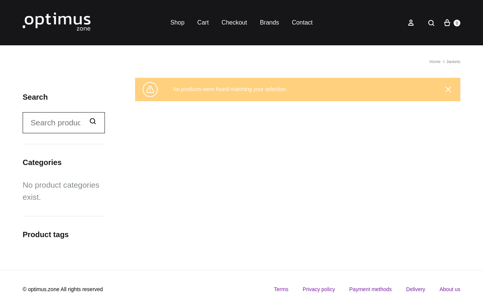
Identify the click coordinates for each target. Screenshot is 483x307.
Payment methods (370, 289)
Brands (269, 22)
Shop (177, 22)
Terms (281, 289)
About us (450, 289)
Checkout (234, 22)
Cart (203, 22)
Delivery (415, 289)
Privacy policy (319, 289)
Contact (302, 22)
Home (434, 61)
